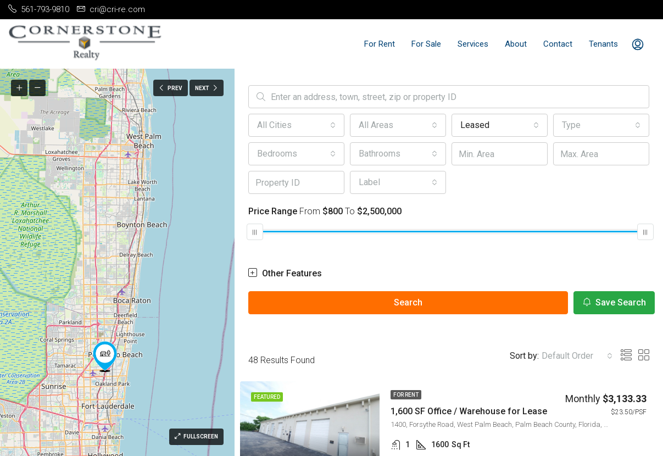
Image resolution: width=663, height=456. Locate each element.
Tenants (603, 44)
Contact (557, 44)
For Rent (379, 44)
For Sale (426, 44)
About (516, 44)
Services (473, 44)
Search (408, 302)
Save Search (614, 302)
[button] (105, 356)
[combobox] (296, 125)
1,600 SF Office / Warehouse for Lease (469, 411)
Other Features (285, 273)
